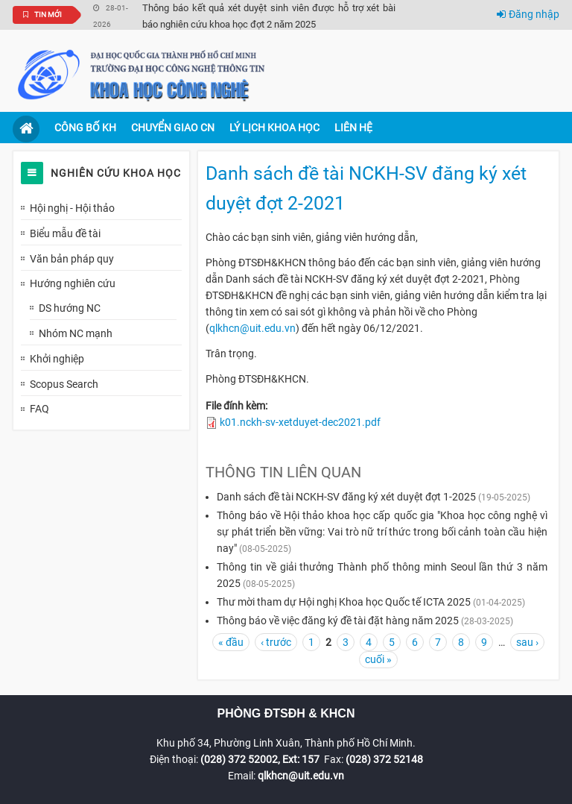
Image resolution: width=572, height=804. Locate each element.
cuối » (378, 659)
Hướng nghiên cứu (72, 283)
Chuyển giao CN (172, 128)
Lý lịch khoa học (274, 128)
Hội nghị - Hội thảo (72, 208)
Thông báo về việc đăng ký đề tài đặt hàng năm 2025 (339, 620)
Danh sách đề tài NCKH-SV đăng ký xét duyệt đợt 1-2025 (346, 497)
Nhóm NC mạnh (75, 333)
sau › (527, 642)
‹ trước (276, 642)
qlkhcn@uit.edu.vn (252, 328)
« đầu (231, 642)
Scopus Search (64, 384)
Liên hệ (353, 128)
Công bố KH (85, 128)
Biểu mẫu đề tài (65, 233)
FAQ (39, 409)
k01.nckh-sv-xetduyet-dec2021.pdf (300, 422)
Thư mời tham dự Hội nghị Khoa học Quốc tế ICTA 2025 (344, 602)
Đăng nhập (528, 14)
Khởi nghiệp (57, 359)
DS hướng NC (70, 308)
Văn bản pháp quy (72, 259)
